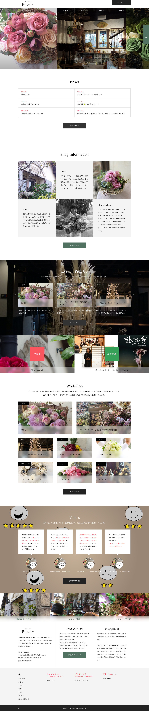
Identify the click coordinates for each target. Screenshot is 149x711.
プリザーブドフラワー (81, 680)
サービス (21, 685)
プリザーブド (83, 675)
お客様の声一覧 (74, 581)
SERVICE (84, 10)
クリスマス (101, 464)
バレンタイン (62, 464)
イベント (101, 439)
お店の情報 (21, 678)
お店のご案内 (74, 245)
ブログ (20, 692)
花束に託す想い (107, 678)
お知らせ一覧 (74, 125)
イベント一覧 (74, 322)
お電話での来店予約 (74, 655)
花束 (110, 674)
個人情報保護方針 (23, 699)
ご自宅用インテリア (25, 464)
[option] (35, 298)
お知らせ (21, 689)
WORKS (65, 10)
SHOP (46, 10)
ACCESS (121, 10)
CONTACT (102, 10)
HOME (28, 10)
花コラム (21, 695)
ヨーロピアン (50, 680)
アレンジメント (54, 675)
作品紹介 (21, 682)
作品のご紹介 (74, 491)
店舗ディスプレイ (63, 285)
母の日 (23, 285)
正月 (62, 439)
